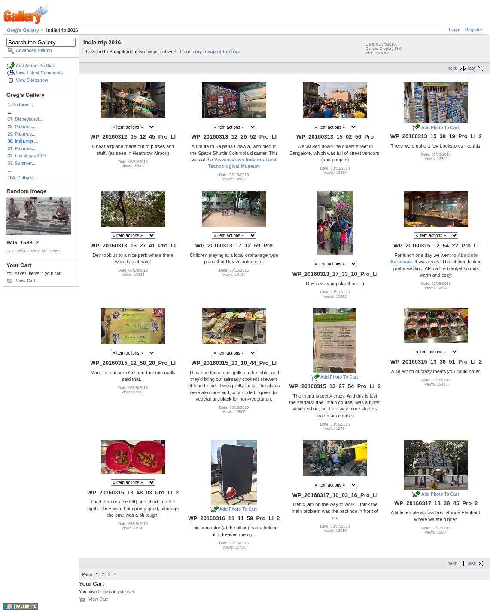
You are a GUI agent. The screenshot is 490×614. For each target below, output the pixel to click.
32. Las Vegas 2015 (27, 156)
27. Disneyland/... (25, 119)
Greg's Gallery (23, 30)
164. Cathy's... (22, 178)
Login (454, 30)
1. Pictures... (20, 104)
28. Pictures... (21, 126)
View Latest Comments (39, 73)
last (471, 68)
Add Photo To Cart (440, 127)
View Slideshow (32, 80)
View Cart (25, 280)
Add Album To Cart (35, 65)
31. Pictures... (21, 148)
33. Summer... (21, 163)
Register (473, 30)
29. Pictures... (21, 134)
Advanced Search (34, 50)
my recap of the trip (217, 51)
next (452, 68)
